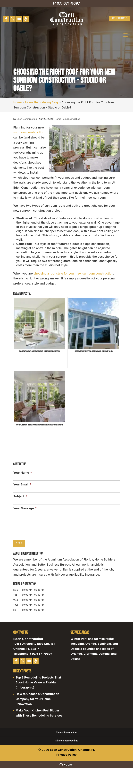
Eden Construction (27, 119)
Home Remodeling (66, 732)
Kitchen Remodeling (66, 740)
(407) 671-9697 (66, 3)
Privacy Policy (66, 754)
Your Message (25, 508)
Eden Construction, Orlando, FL (72, 749)
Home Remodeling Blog (67, 119)
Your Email (22, 484)
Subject (20, 496)
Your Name (22, 472)
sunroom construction (28, 132)
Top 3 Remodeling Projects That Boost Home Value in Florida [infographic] (38, 682)
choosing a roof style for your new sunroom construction (73, 273)
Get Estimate (119, 18)
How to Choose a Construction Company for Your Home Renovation (37, 699)
